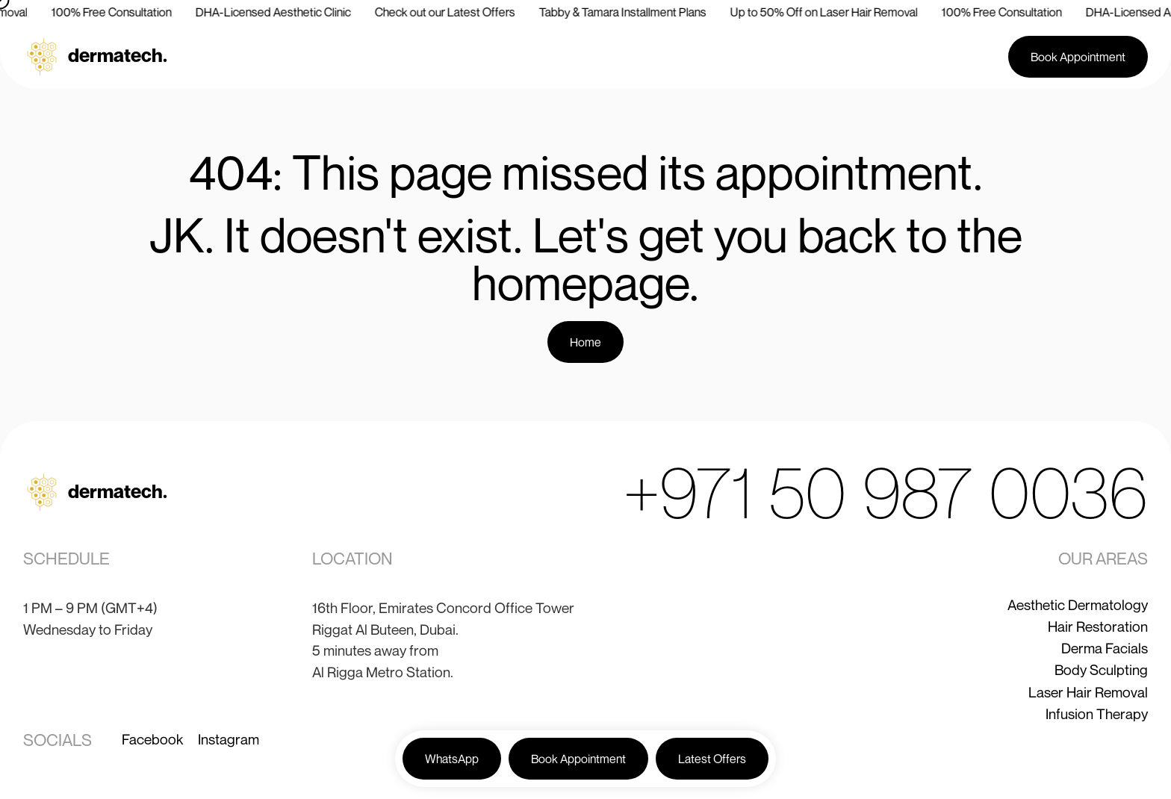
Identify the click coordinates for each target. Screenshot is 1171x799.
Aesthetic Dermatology (1077, 604)
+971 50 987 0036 (885, 492)
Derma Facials (1104, 647)
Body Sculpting (1101, 669)
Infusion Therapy (1097, 713)
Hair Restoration (1098, 626)
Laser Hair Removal (1088, 691)
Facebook (152, 738)
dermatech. (117, 54)
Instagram (228, 738)
